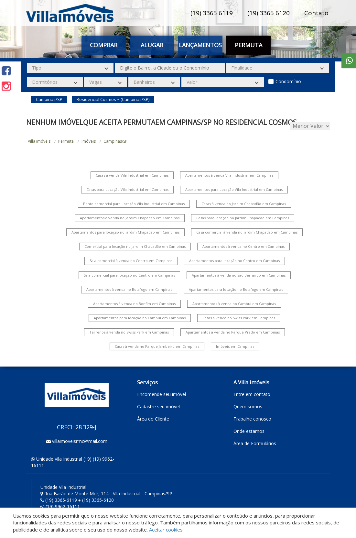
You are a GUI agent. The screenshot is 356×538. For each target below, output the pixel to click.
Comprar (103, 45)
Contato (316, 13)
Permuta (248, 45)
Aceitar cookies (166, 529)
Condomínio (288, 81)
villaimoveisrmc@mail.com (79, 441)
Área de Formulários (254, 443)
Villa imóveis (39, 141)
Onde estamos (248, 431)
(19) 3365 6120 (268, 13)
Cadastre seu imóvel (158, 406)
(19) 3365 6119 (211, 13)
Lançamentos (200, 45)
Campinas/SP (115, 141)
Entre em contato (251, 394)
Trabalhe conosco (252, 419)
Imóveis (88, 141)
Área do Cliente (153, 419)
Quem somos (247, 406)
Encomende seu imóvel (161, 394)
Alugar (152, 45)
